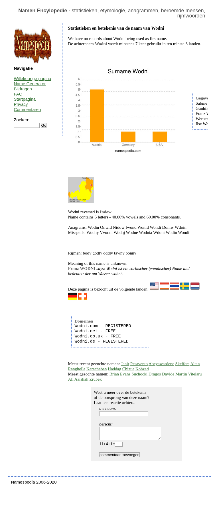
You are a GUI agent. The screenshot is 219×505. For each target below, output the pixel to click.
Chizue (128, 369)
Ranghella (76, 369)
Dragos (155, 374)
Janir (125, 363)
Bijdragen (23, 88)
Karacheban (96, 369)
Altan (195, 363)
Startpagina (25, 99)
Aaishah (81, 379)
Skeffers (182, 363)
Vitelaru (195, 374)
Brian (114, 374)
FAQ (18, 94)
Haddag (114, 369)
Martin (181, 374)
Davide (168, 374)
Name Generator (30, 83)
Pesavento (139, 363)
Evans (125, 374)
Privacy (21, 104)
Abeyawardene (161, 363)
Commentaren (27, 109)
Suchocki (139, 374)
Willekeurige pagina (32, 78)
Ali (70, 379)
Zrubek (95, 379)
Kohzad (142, 369)
